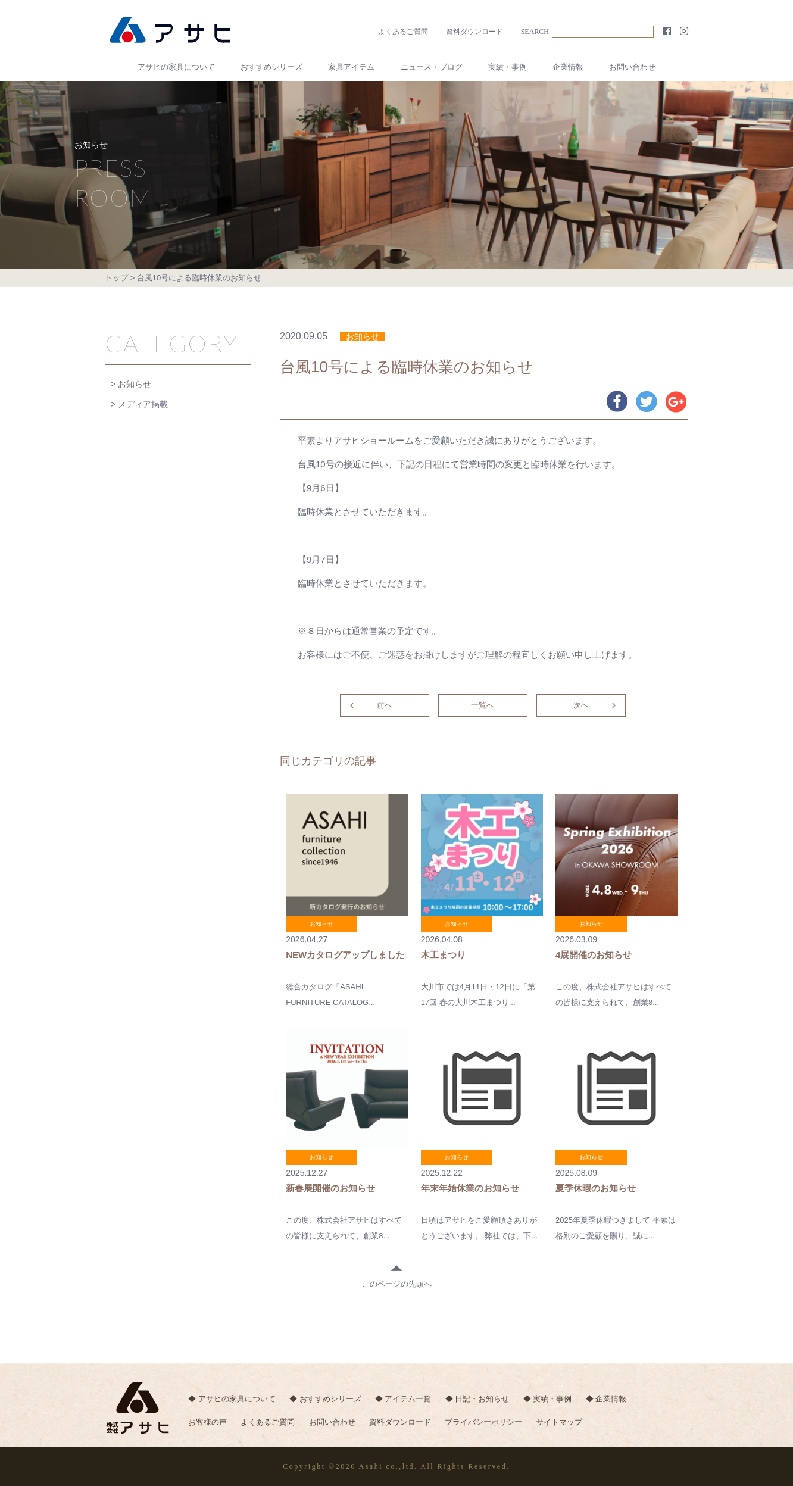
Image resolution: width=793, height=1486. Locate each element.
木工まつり (443, 955)
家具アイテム (351, 67)
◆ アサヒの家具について (232, 1398)
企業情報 (567, 67)
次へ (596, 705)
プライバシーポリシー (484, 1422)
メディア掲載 (143, 404)
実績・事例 (507, 67)
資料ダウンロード (474, 31)
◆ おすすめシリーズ (325, 1398)
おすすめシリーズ (271, 67)
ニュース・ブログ (432, 67)
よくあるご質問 (403, 31)
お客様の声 (207, 1422)
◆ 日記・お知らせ (478, 1398)
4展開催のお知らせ (593, 955)
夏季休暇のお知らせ (595, 1188)
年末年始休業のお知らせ (470, 1188)
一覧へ (482, 705)
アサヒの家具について (176, 67)
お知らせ (134, 384)
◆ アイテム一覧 (404, 1398)
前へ (369, 705)
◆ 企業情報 (606, 1398)
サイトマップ (560, 1422)
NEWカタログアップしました (345, 955)
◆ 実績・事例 (548, 1398)
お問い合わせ (632, 67)
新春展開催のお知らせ (330, 1188)
